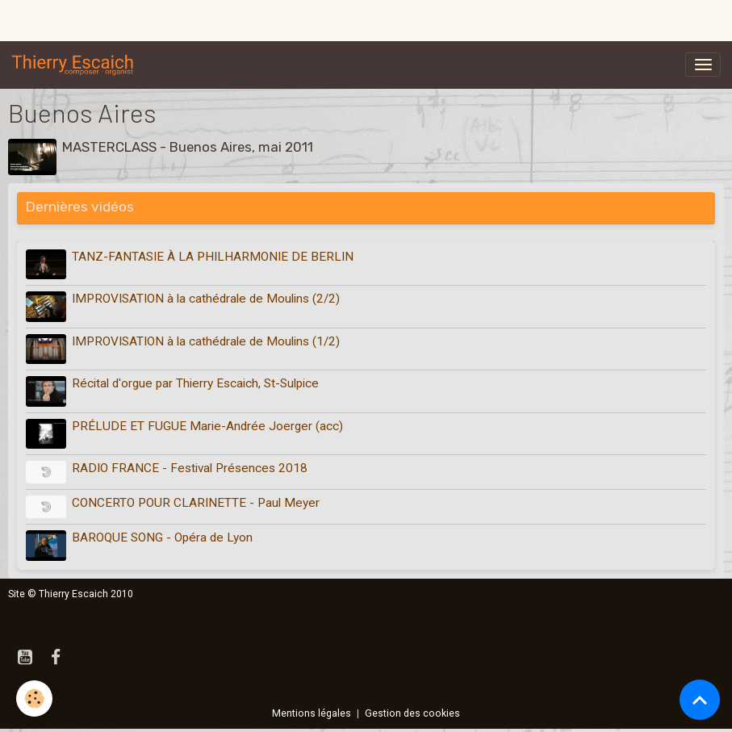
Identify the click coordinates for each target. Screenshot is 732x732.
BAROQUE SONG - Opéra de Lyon (162, 537)
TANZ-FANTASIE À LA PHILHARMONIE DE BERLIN (212, 256)
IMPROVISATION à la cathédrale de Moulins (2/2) (206, 298)
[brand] (75, 64)
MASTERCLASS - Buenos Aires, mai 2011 (187, 147)
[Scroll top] (700, 700)
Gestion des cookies (412, 713)
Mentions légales (311, 713)
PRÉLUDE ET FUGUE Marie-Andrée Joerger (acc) (207, 426)
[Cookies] (34, 698)
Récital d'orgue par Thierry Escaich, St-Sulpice (195, 383)
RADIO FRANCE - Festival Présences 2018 (189, 468)
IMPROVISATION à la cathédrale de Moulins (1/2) (206, 341)
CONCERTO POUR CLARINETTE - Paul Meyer (196, 503)
